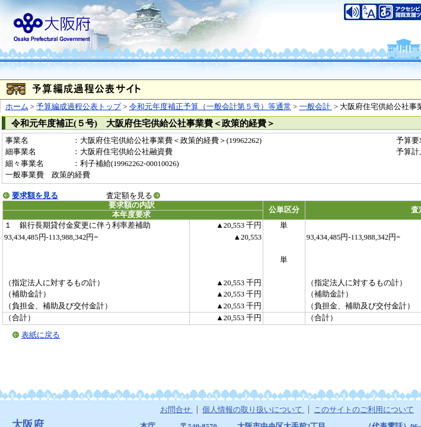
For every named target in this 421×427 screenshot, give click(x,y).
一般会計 (315, 107)
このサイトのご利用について (364, 410)
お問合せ (176, 410)
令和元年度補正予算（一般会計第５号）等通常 (210, 107)
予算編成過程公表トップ (78, 107)
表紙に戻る (40, 335)
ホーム (16, 107)
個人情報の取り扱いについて (253, 410)
